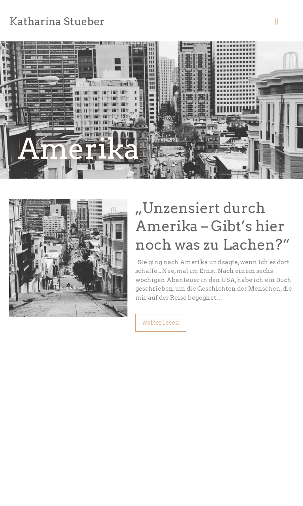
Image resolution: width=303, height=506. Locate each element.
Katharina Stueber (57, 21)
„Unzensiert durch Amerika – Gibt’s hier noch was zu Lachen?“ (212, 226)
